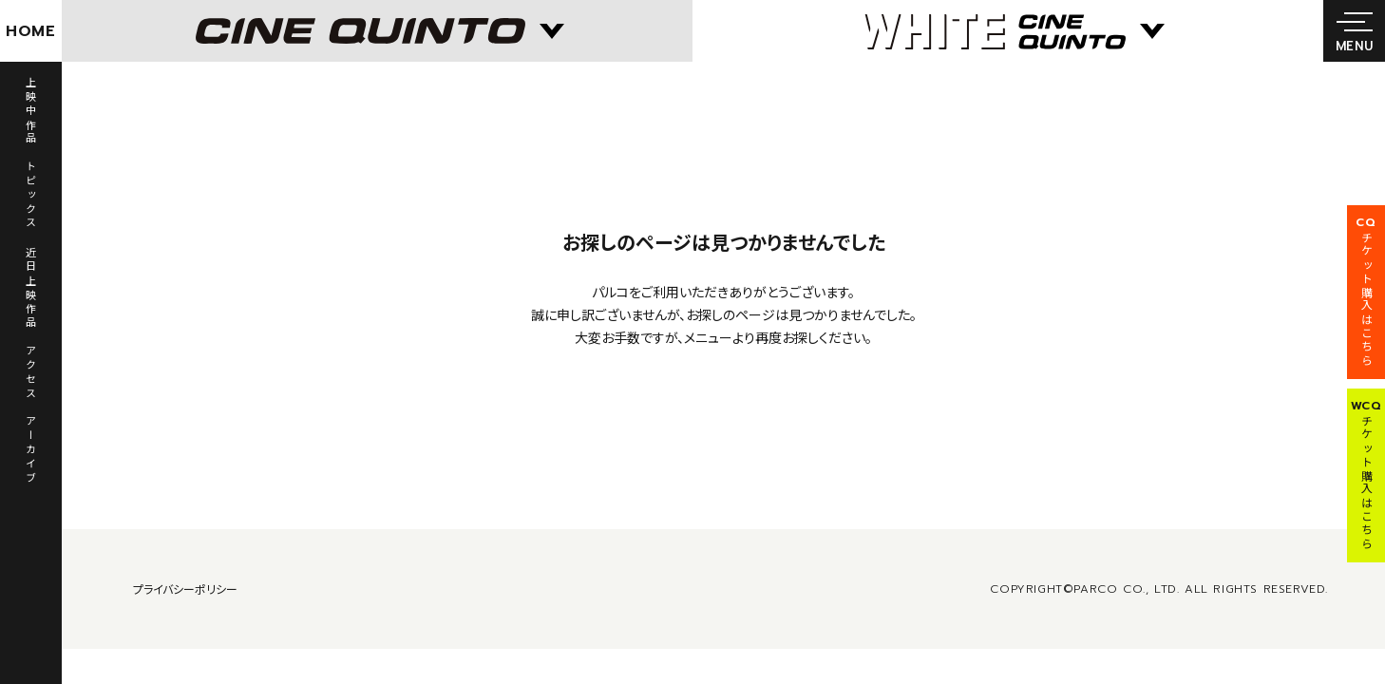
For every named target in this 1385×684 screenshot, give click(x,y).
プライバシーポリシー (185, 588)
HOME (31, 31)
